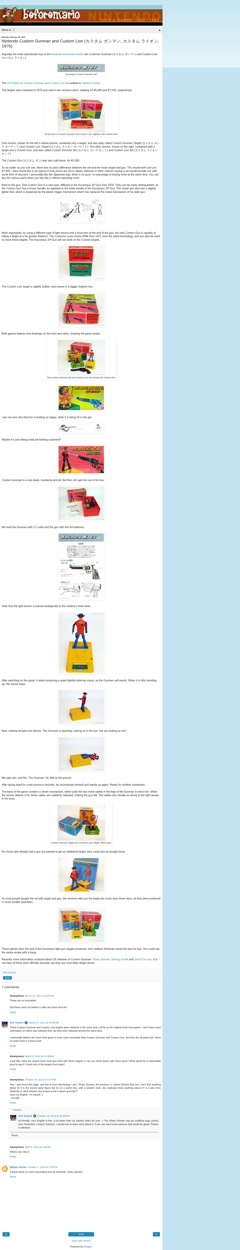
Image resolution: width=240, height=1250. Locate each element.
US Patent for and (36, 83)
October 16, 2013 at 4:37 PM (40, 1079)
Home (81, 1234)
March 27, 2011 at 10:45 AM (44, 1022)
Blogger (88, 1246)
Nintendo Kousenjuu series (67, 54)
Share (7, 978)
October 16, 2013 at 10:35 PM (53, 1116)
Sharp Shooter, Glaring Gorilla (110, 959)
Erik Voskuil (17, 1022)
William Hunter (18, 1167)
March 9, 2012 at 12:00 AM (39, 1056)
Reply (13, 1012)
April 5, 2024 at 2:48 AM (38, 1147)
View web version (81, 1240)
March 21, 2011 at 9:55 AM (39, 995)
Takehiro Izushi (91, 83)
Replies (18, 1110)
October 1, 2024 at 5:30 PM (43, 1167)
